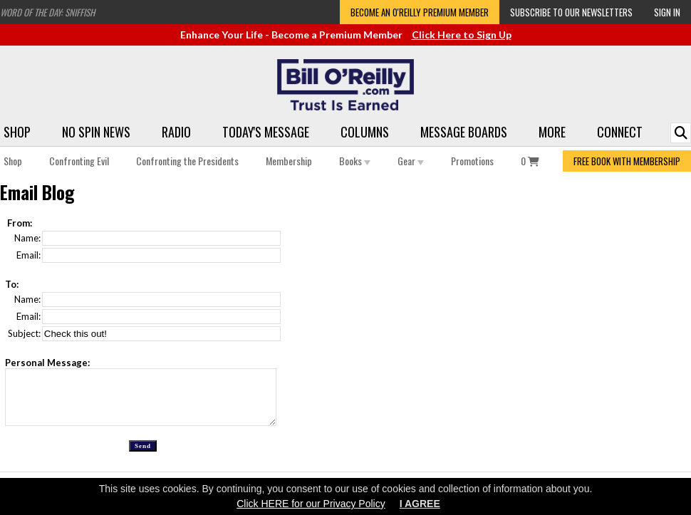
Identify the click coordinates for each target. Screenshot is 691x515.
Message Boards (463, 132)
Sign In (667, 12)
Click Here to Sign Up (461, 34)
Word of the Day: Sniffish (47, 12)
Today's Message (265, 132)
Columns (365, 132)
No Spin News (96, 132)
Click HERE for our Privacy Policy (311, 503)
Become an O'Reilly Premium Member (419, 12)
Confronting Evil (79, 160)
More (552, 132)
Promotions (472, 160)
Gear (411, 160)
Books (354, 160)
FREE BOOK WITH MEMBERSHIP (626, 161)
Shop (17, 132)
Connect (620, 132)
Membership (289, 160)
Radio (176, 132)
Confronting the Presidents (187, 160)
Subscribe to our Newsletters (571, 12)
